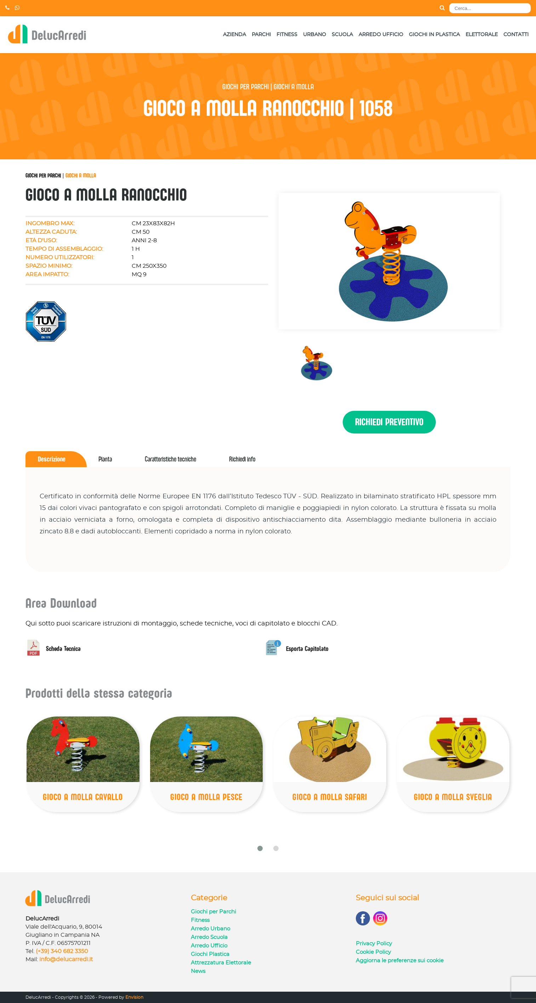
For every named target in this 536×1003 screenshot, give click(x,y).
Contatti (516, 34)
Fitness (286, 34)
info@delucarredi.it (66, 959)
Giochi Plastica (210, 954)
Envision (134, 997)
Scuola (342, 34)
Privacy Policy (374, 943)
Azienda (234, 34)
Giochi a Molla (80, 175)
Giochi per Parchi (43, 175)
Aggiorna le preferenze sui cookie (400, 960)
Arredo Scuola (209, 937)
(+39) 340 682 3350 (62, 951)
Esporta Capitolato (297, 649)
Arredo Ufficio (381, 34)
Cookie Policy (373, 952)
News (198, 971)
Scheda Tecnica (53, 649)
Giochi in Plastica (434, 34)
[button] (260, 848)
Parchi (261, 34)
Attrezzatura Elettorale (221, 962)
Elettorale (482, 34)
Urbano (314, 34)
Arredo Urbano (210, 928)
